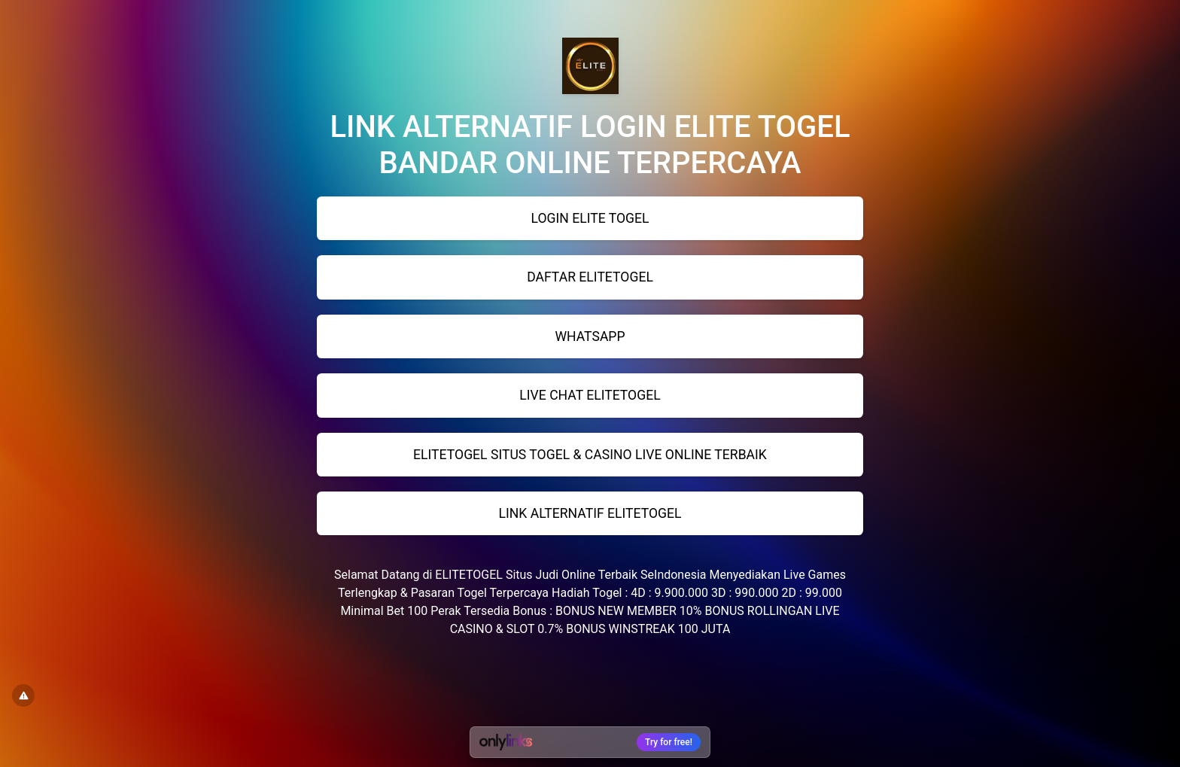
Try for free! (668, 742)
